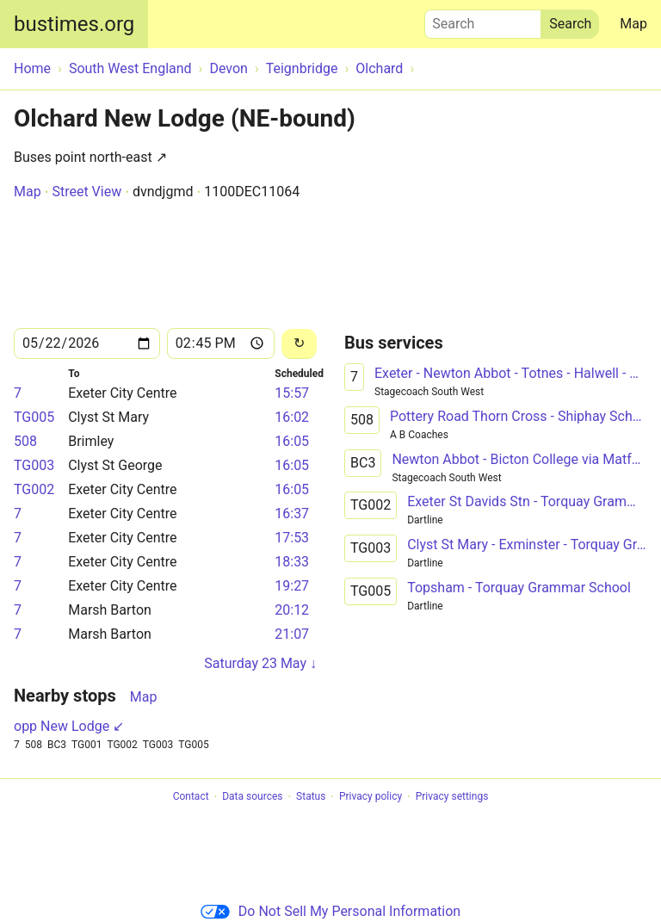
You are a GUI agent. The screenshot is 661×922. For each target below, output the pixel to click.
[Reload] (299, 344)
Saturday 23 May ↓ (260, 663)
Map (633, 23)
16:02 (292, 417)
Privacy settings (452, 797)
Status (310, 797)
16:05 (292, 441)
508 (25, 441)
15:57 (292, 393)
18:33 (292, 562)
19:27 (292, 586)
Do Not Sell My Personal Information (330, 911)
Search (482, 19)
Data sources (252, 797)
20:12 (292, 610)
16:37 (292, 513)
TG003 (34, 465)
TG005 (34, 417)
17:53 (292, 537)
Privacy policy (370, 797)
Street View (86, 191)
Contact (191, 797)
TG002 (34, 489)
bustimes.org (74, 24)
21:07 (292, 634)
